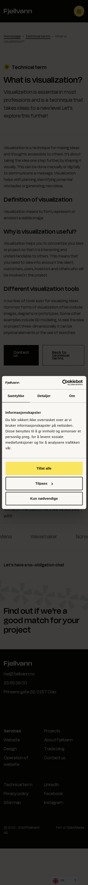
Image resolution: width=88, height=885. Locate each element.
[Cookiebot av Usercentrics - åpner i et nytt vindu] (63, 383)
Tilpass (44, 483)
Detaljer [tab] (44, 396)
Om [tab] (72, 396)
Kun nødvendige (44, 498)
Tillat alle (44, 468)
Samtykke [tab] (16, 396)
